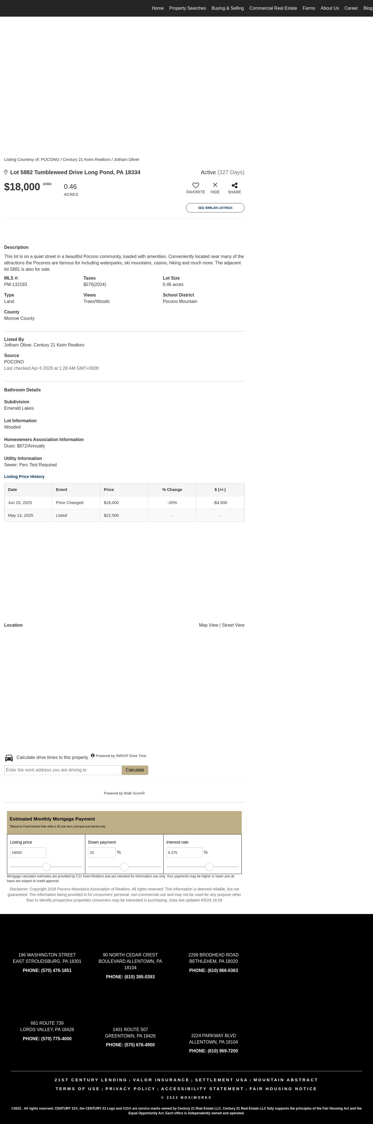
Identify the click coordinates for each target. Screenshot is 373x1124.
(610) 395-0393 (139, 976)
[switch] (195, 190)
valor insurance (161, 1079)
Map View (208, 625)
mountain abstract (286, 1079)
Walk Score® (134, 793)
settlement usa (221, 1079)
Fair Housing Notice (283, 1088)
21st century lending (91, 1079)
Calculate (135, 770)
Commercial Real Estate (273, 8)
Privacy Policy (131, 1088)
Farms (309, 8)
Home (158, 8)
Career (351, 8)
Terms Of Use (78, 1088)
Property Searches (187, 8)
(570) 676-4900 (139, 1044)
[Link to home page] (7, 8)
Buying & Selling (228, 8)
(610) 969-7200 (223, 1051)
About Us (330, 8)
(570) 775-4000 (56, 1038)
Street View (233, 625)
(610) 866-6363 (223, 970)
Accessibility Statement (202, 1088)
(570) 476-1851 (56, 970)
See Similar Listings (215, 207)
